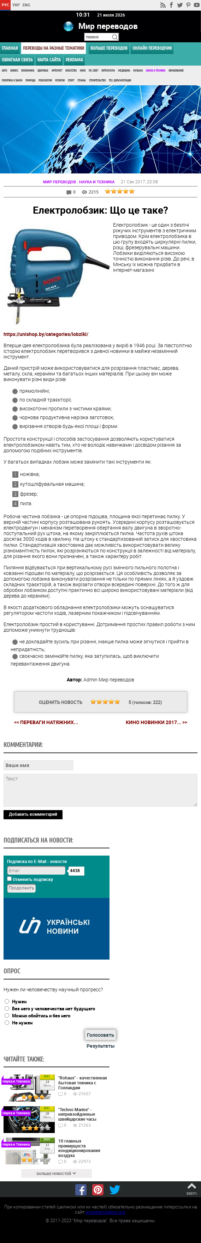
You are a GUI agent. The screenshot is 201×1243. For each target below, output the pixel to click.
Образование (176, 70)
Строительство (97, 80)
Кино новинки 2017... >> (156, 722)
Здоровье (42, 70)
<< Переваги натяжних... (46, 722)
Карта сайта (49, 59)
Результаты (101, 1045)
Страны (81, 80)
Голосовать (100, 1034)
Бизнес (14, 70)
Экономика (27, 70)
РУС (5, 4)
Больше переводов (109, 48)
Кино (82, 70)
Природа (30, 80)
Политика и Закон (12, 80)
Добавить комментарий (33, 814)
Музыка (138, 70)
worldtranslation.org (105, 1212)
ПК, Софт (93, 70)
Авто (4, 70)
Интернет (57, 70)
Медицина (124, 70)
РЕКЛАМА (74, 59)
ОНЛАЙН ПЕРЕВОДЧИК (152, 48)
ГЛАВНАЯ (10, 48)
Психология (45, 80)
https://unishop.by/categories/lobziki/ (46, 334)
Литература (108, 70)
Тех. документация (120, 80)
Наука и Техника (155, 70)
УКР (16, 4)
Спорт (71, 80)
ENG (26, 4)
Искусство (71, 70)
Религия (60, 80)
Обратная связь (17, 59)
